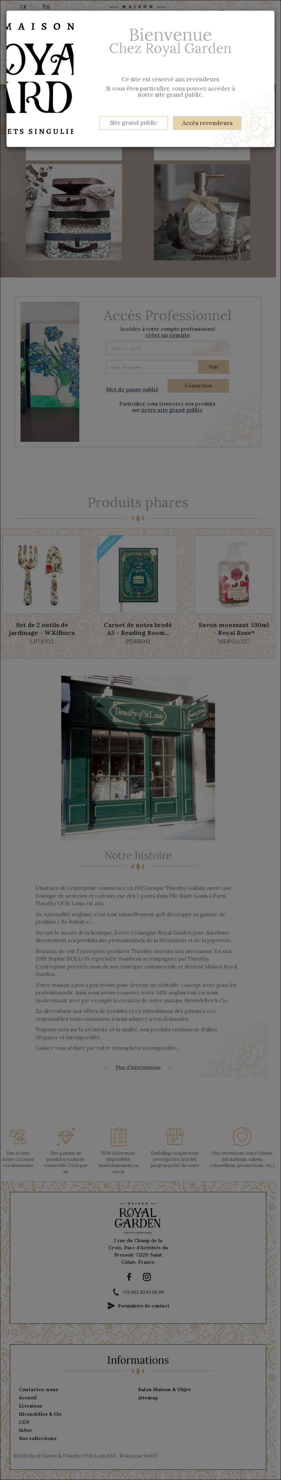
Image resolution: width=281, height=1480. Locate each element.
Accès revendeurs (207, 123)
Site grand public (133, 122)
